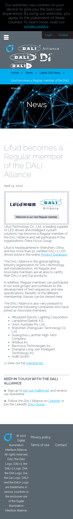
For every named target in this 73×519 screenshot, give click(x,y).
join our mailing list (36, 390)
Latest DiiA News (50, 72)
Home (15, 72)
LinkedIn (54, 401)
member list (34, 363)
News (29, 72)
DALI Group (36, 404)
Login (48, 35)
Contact (63, 35)
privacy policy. (36, 26)
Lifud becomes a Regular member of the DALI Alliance (40, 81)
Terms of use (40, 445)
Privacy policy (41, 437)
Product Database (54, 254)
